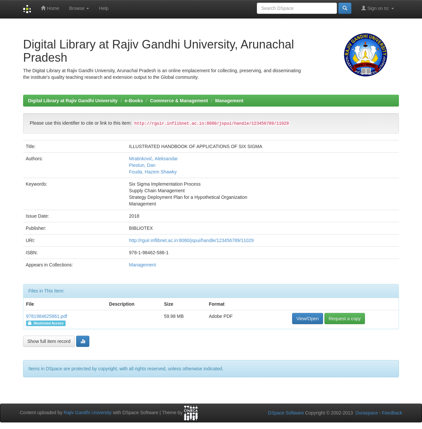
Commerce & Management (179, 100)
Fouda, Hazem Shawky (153, 171)
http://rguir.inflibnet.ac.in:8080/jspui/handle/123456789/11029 (191, 240)
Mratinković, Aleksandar (153, 158)
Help (103, 8)
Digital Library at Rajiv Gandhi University (73, 100)
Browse (79, 8)
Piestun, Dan (142, 165)
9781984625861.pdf (46, 316)
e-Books (134, 100)
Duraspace (366, 412)
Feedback (392, 412)
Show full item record (49, 341)
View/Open (307, 318)
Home (50, 8)
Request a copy (345, 318)
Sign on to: (377, 8)
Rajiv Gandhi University (88, 412)
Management (229, 100)
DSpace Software (286, 412)
